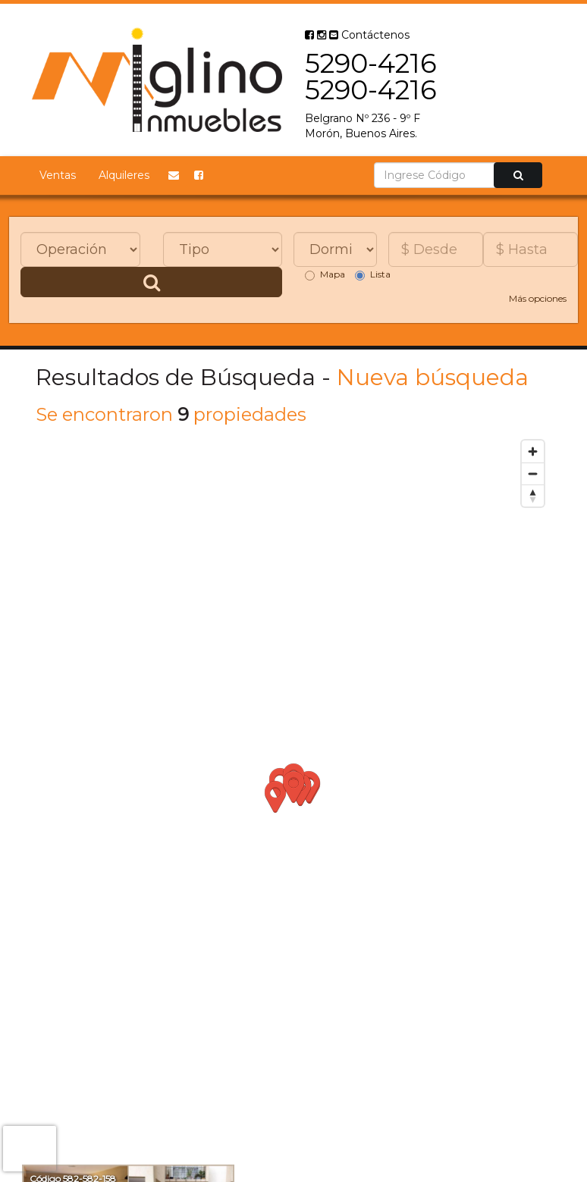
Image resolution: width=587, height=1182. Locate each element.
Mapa (325, 274)
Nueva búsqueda (433, 377)
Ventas (57, 175)
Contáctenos (369, 35)
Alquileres (124, 175)
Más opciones (538, 298)
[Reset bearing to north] (533, 495)
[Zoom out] (533, 473)
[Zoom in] (533, 451)
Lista (373, 274)
